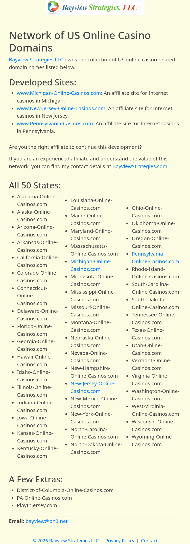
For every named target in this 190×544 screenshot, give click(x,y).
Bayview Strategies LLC (36, 59)
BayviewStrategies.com (140, 166)
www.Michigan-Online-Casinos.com (59, 92)
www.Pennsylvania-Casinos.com (55, 123)
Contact (149, 540)
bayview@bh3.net (46, 521)
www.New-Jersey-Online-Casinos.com (61, 108)
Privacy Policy (119, 540)
